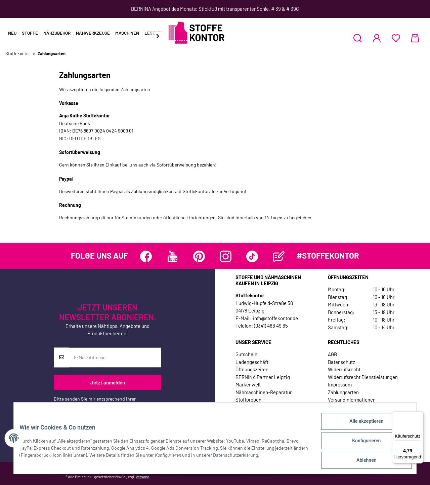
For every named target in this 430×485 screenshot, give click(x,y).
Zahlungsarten (343, 392)
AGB (332, 354)
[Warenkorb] (415, 38)
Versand (142, 476)
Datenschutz (341, 362)
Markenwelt (248, 384)
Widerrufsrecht (344, 369)
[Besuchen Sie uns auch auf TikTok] (252, 256)
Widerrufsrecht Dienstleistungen (363, 377)
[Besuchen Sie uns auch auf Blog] (278, 256)
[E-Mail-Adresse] (115, 357)
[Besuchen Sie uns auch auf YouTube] (172, 256)
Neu (12, 33)
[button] (357, 38)
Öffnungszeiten (251, 369)
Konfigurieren (361, 443)
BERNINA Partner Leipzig (262, 377)
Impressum (340, 384)
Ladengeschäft (251, 362)
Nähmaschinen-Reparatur (263, 392)
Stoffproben (248, 400)
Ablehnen (361, 461)
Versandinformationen (352, 400)
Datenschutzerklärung (76, 405)
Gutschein (246, 354)
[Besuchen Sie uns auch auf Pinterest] (199, 256)
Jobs (240, 407)
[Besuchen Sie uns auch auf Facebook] (146, 256)
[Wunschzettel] (395, 38)
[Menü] (419, 415)
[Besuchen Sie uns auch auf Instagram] (225, 256)
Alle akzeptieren (361, 426)
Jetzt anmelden (107, 382)
